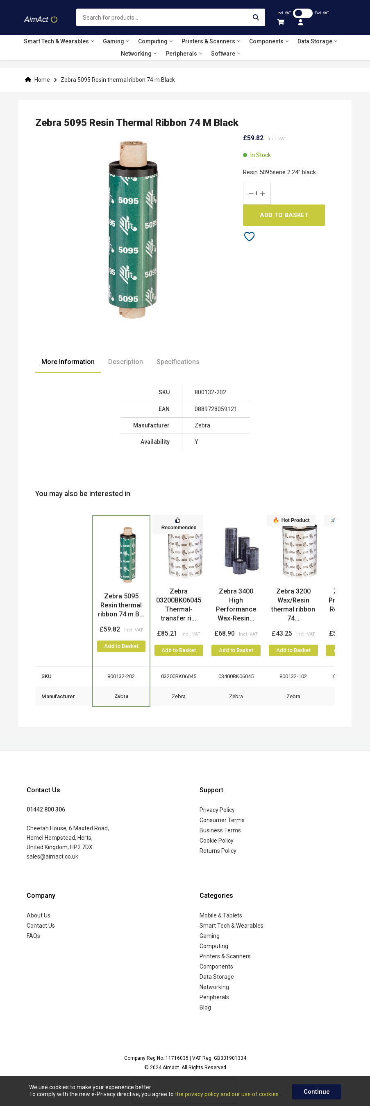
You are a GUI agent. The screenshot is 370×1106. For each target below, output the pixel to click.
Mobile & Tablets (221, 915)
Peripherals (214, 997)
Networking (214, 987)
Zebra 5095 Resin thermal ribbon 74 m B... (121, 605)
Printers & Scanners (225, 956)
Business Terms (220, 830)
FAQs (33, 936)
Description (125, 362)
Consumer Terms (222, 820)
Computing (214, 946)
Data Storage (217, 976)
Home (42, 79)
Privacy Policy (217, 810)
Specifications (178, 362)
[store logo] (41, 17)
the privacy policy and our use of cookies (227, 1094)
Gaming (210, 936)
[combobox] (171, 17)
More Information (68, 362)
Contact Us (41, 925)
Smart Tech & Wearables (231, 925)
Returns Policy (218, 850)
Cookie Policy (217, 840)
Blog (205, 1007)
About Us (38, 915)
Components (216, 966)
